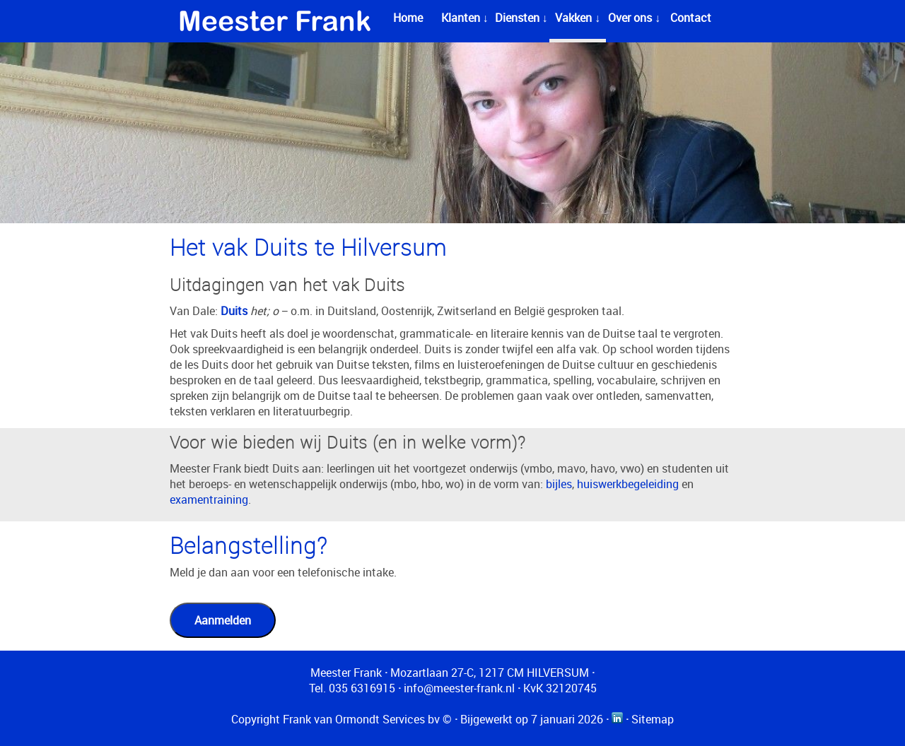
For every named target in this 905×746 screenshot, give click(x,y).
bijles (559, 484)
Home (408, 17)
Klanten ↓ (465, 17)
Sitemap (652, 719)
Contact (690, 17)
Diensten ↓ (521, 17)
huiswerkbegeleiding (628, 484)
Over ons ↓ (634, 17)
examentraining (209, 499)
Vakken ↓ (577, 17)
